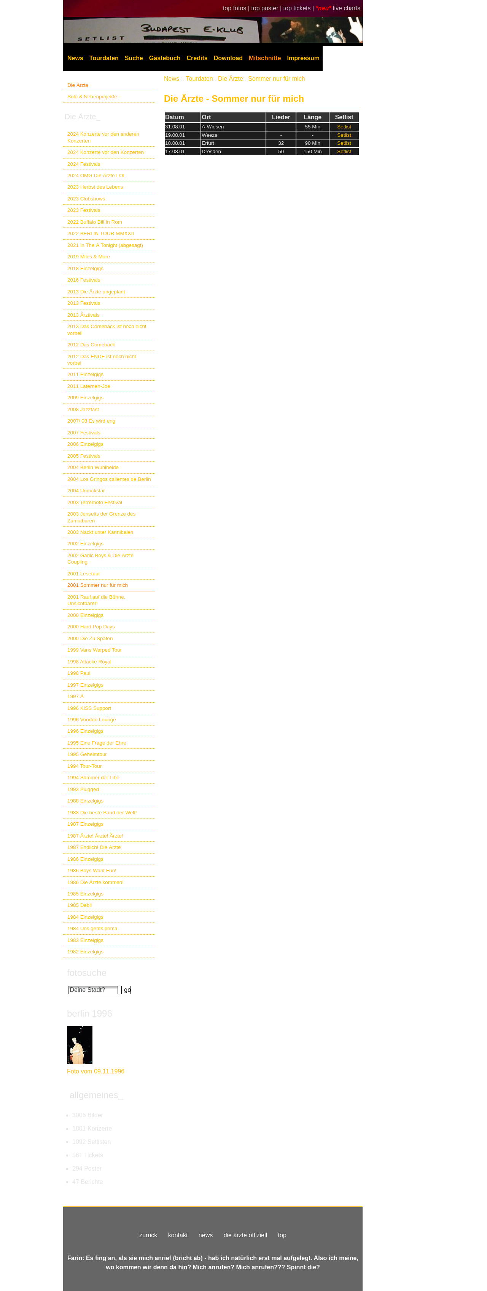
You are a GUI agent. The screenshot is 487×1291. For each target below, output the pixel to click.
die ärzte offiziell (245, 1235)
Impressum (303, 58)
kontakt (178, 1235)
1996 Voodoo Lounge (91, 719)
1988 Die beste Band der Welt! (102, 812)
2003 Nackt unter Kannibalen (100, 532)
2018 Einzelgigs (85, 268)
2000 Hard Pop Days (91, 626)
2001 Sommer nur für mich (97, 585)
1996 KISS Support (89, 708)
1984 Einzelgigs (85, 917)
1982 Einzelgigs (85, 952)
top (282, 1235)
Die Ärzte (77, 85)
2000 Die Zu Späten (90, 638)
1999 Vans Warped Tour (94, 650)
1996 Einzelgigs (85, 731)
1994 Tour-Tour (84, 766)
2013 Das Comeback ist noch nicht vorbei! (106, 330)
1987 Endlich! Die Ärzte (94, 847)
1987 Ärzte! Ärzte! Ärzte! (95, 836)
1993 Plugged (83, 789)
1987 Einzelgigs (85, 824)
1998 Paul (79, 673)
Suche (134, 58)
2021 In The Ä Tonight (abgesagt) (105, 245)
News (75, 58)
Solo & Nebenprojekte (92, 96)
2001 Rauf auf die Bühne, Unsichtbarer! (96, 600)
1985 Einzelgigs (85, 894)
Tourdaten (104, 58)
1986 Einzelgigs (85, 859)
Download (228, 58)
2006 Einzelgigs (85, 444)
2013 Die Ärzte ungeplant (96, 292)
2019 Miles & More (88, 256)
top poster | (267, 8)
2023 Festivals (83, 210)
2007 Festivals (83, 433)
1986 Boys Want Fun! (91, 870)
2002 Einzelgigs (85, 543)
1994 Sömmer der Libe (93, 777)
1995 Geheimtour (87, 754)
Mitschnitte (265, 58)
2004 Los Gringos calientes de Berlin (109, 479)
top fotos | (237, 8)
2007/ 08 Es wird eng (91, 421)
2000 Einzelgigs (85, 615)
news (206, 1235)
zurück (148, 1235)
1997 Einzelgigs (85, 685)
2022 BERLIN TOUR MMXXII (100, 233)
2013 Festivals (83, 303)
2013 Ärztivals (83, 315)
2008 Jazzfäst (83, 409)
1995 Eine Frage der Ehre (96, 743)
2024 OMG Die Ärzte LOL (96, 175)
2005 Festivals (83, 456)
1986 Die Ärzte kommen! (95, 882)
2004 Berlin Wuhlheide (93, 467)
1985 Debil (79, 905)
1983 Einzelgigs (85, 940)
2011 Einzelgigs (85, 374)
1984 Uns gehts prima (92, 928)
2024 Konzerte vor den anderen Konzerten (103, 137)
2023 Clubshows (86, 199)
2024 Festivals (83, 164)
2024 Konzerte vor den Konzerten (105, 152)
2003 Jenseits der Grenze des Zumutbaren (101, 517)
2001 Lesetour (83, 574)
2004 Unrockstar (86, 490)
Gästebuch (165, 58)
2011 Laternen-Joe (88, 386)
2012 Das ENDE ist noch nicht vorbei (101, 360)
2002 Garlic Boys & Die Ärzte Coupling (100, 559)
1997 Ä (75, 696)
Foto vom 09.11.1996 (95, 1071)
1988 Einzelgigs (85, 801)
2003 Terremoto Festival (94, 502)
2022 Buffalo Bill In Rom (94, 222)
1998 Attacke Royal (89, 662)
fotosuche (87, 972)
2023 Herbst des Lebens (95, 187)
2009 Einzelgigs (85, 397)
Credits (197, 58)
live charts (346, 8)
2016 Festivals (83, 280)
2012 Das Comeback (91, 345)
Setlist (344, 127)
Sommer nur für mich (276, 78)
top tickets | (299, 8)
